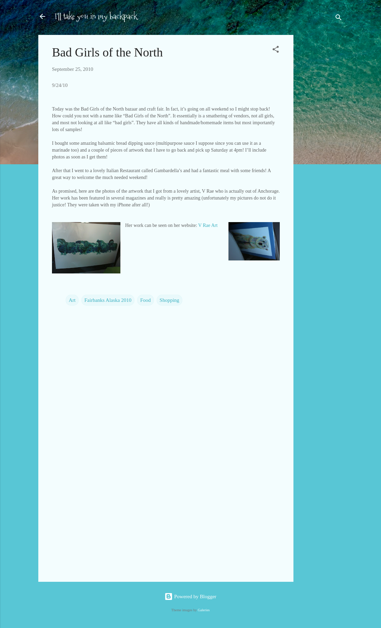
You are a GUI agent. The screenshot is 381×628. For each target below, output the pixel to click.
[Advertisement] (321, 143)
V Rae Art (208, 225)
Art (72, 300)
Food (145, 300)
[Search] (338, 18)
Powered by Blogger (190, 596)
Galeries (204, 610)
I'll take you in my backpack (96, 16)
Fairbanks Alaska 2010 (107, 300)
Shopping (170, 300)
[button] (276, 50)
